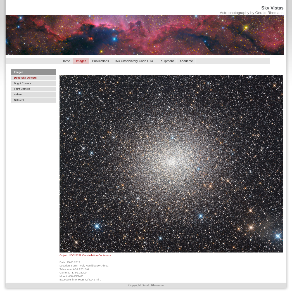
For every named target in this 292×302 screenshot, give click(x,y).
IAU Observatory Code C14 (134, 61)
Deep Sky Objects (25, 77)
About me (186, 61)
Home (66, 61)
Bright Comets (22, 83)
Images (18, 72)
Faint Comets (22, 88)
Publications (100, 61)
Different (19, 100)
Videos (18, 94)
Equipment (166, 61)
